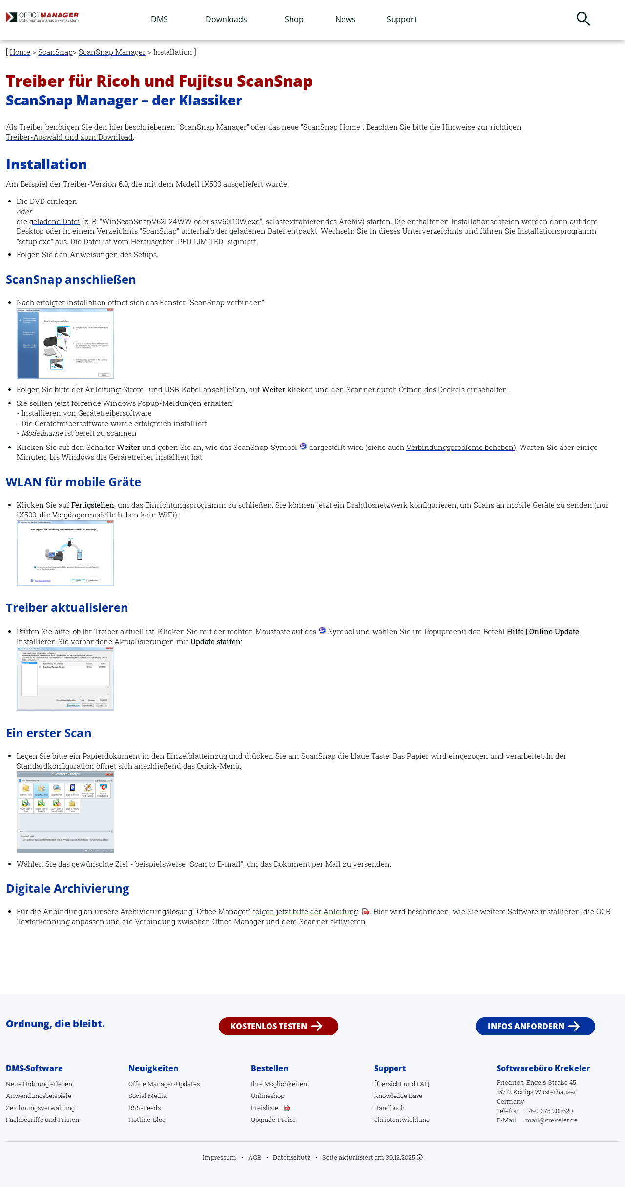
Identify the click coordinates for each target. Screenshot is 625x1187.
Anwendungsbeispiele (38, 1095)
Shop (294, 19)
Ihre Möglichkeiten (279, 1083)
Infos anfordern (526, 1026)
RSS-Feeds (144, 1107)
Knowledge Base (398, 1095)
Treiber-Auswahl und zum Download (69, 137)
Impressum (219, 1157)
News (345, 19)
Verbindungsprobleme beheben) (461, 447)
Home (20, 52)
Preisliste (264, 1107)
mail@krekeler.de (551, 1120)
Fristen (68, 1119)
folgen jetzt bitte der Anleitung (305, 911)
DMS (159, 19)
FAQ (423, 1083)
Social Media (147, 1095)
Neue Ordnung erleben (39, 1083)
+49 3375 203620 (549, 1110)
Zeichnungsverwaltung (40, 1107)
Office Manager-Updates (164, 1083)
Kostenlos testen (268, 1026)
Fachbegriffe (24, 1119)
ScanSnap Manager (112, 52)
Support (402, 19)
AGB (254, 1157)
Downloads (226, 19)
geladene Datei (54, 221)
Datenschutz (292, 1157)
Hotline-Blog (147, 1119)
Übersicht (388, 1083)
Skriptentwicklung (402, 1119)
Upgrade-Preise (273, 1119)
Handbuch (389, 1107)
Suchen (583, 18)
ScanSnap (55, 52)
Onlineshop (267, 1095)
